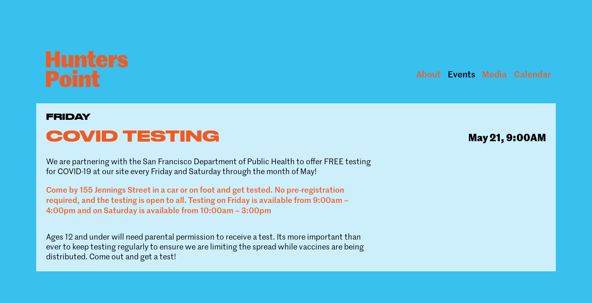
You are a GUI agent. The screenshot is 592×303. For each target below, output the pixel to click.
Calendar (532, 74)
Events (461, 74)
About (428, 74)
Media (494, 74)
